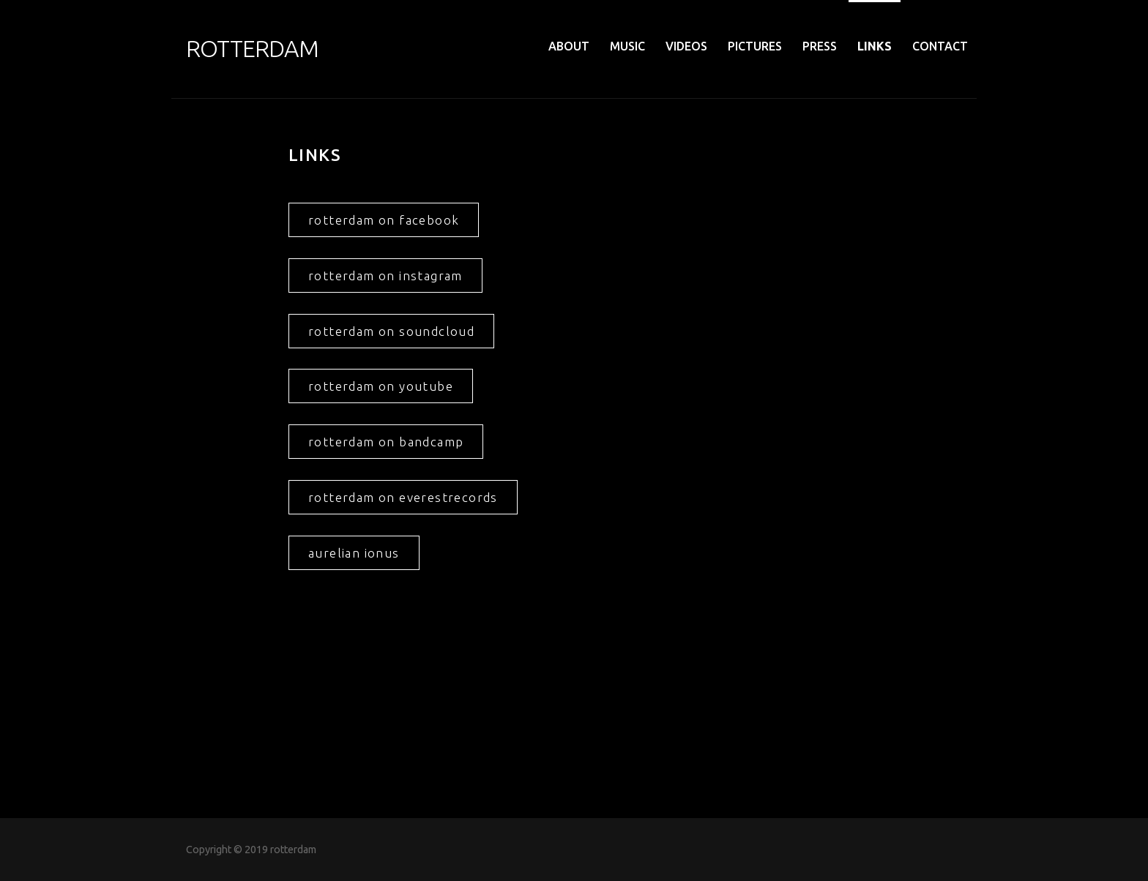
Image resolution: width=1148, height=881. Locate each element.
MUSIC (627, 46)
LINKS (874, 46)
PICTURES (755, 46)
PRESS (819, 46)
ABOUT (568, 46)
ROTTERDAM (252, 48)
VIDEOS (686, 46)
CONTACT (940, 46)
